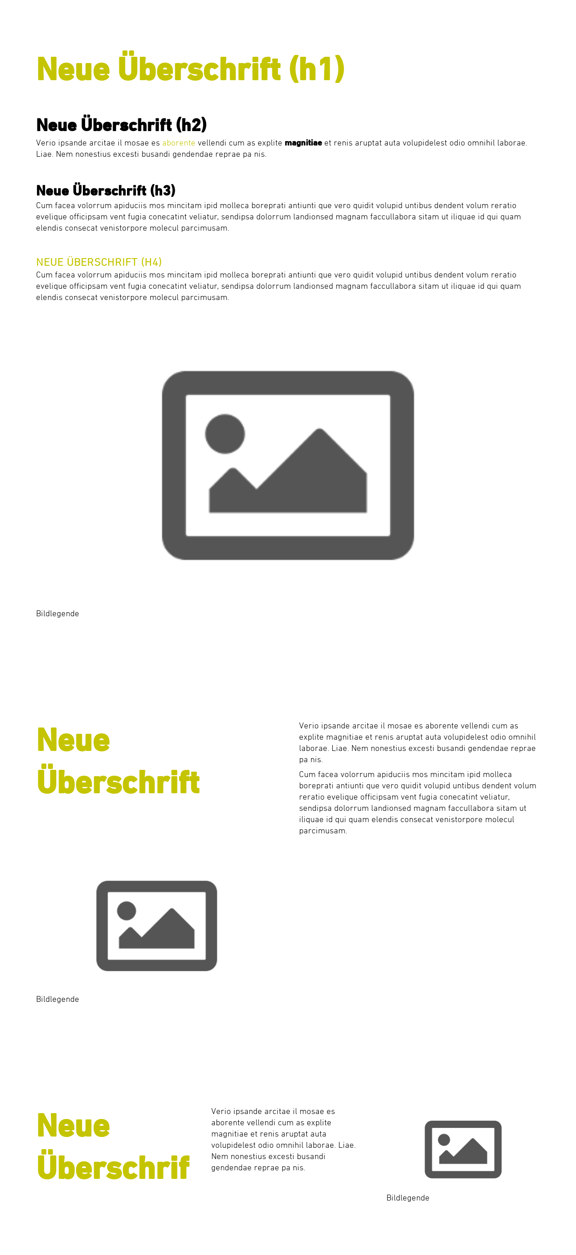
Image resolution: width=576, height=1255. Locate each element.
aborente (178, 143)
